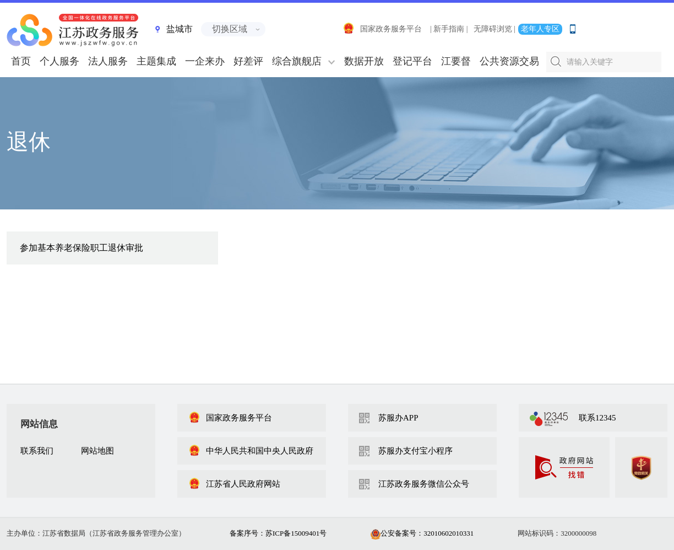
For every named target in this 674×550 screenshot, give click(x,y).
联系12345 (597, 417)
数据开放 (364, 61)
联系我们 (36, 450)
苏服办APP (398, 417)
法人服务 (108, 61)
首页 (21, 61)
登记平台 (412, 61)
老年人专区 (540, 29)
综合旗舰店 (297, 61)
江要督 (456, 61)
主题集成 (156, 61)
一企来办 (205, 61)
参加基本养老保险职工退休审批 (81, 247)
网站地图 (97, 450)
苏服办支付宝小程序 (415, 450)
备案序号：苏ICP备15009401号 (278, 533)
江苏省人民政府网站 (234, 483)
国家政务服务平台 (382, 29)
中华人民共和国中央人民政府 (250, 450)
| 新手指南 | (449, 29)
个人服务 (59, 61)
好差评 (248, 61)
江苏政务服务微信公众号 (423, 483)
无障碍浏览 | (494, 29)
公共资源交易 (509, 61)
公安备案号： (422, 533)
